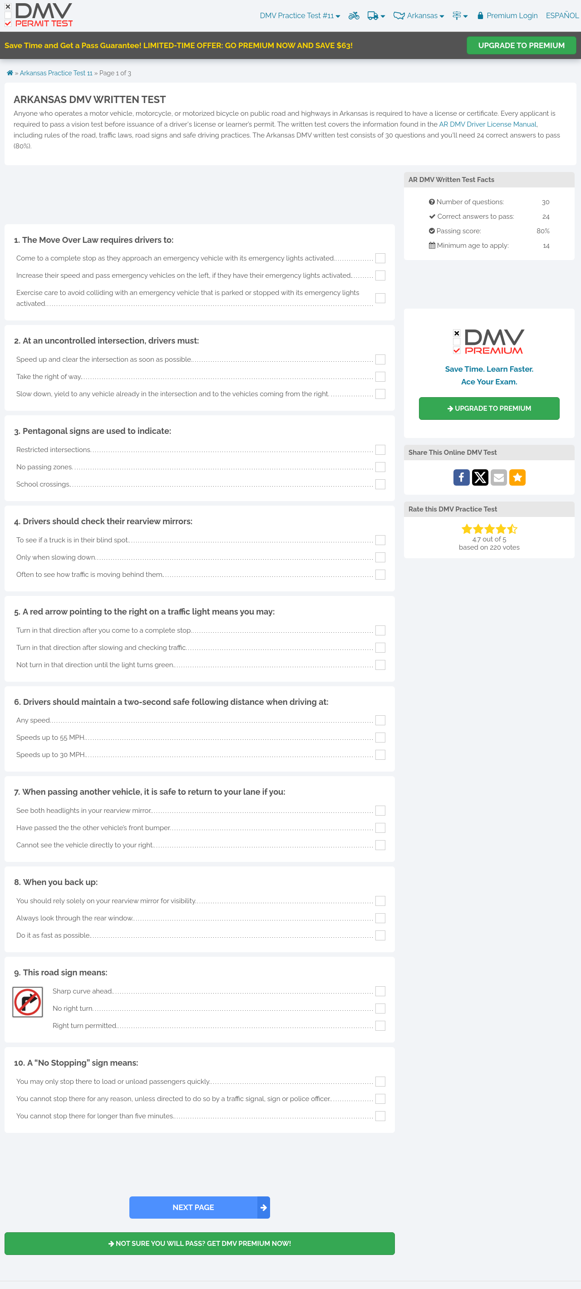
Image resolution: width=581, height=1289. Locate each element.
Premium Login (507, 15)
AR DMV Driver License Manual (487, 124)
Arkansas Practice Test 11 (56, 73)
